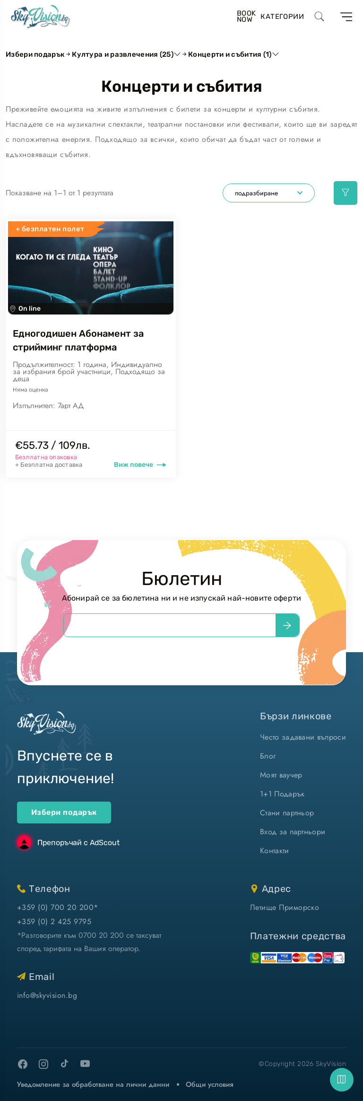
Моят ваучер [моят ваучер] (281, 774)
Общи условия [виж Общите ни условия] (209, 1084)
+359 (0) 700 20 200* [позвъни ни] (57, 907)
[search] (319, 16)
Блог (268, 756)
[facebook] (22, 1064)
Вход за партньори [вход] (292, 831)
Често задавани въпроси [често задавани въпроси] (303, 737)
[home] (40, 16)
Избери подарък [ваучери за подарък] (64, 812)
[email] (170, 625)
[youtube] (85, 1064)
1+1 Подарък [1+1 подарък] (282, 793)
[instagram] (43, 1064)
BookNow (246, 16)
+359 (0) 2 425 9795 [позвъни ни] (54, 921)
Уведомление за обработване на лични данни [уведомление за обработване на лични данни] (93, 1084)
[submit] (287, 625)
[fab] (342, 1080)
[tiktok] (64, 1063)
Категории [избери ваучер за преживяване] (282, 16)
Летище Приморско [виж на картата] (285, 907)
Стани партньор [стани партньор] (287, 812)
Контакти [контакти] (274, 850)
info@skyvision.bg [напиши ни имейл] (47, 995)
